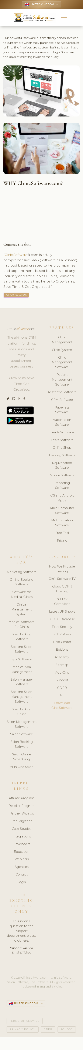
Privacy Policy (22, 1030)
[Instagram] (13, 399)
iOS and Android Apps (62, 498)
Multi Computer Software (62, 511)
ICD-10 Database (62, 620)
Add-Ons (62, 673)
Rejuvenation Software (62, 466)
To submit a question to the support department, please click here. (22, 932)
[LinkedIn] (19, 399)
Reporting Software (62, 486)
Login (21, 883)
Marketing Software (22, 573)
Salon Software (21, 735)
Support (62, 681)
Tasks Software (62, 441)
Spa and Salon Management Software (21, 697)
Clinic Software (17, 255)
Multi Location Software (62, 523)
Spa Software (21, 660)
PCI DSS (66, 1030)
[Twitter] (8, 399)
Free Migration (21, 822)
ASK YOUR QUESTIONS (16, 296)
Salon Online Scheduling (21, 757)
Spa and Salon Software (21, 650)
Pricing (62, 541)
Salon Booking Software (22, 745)
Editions (62, 650)
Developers (21, 845)
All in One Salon (21, 768)
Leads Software (62, 433)
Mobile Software (62, 476)
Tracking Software (62, 456)
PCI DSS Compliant (62, 602)
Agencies (21, 868)
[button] (64, 18)
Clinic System (62, 351)
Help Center (62, 643)
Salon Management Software (22, 725)
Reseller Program (21, 807)
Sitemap (62, 666)
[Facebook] (24, 399)
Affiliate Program (21, 799)
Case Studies (21, 829)
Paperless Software (62, 410)
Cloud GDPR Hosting (62, 589)
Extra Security (62, 627)
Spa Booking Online (21, 712)
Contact (21, 875)
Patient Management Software (62, 380)
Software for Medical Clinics (21, 595)
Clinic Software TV (62, 580)
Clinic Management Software (62, 363)
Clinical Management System (21, 610)
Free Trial (62, 534)
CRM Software (62, 401)
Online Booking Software (21, 582)
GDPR (62, 688)
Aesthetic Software (62, 393)
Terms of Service (25, 1022)
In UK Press (62, 635)
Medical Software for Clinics (21, 625)
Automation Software (62, 423)
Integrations (22, 837)
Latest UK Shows (62, 612)
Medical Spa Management (21, 670)
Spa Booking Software (21, 637)
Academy (62, 658)
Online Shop (62, 448)
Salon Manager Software (21, 682)
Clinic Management (62, 340)
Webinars (22, 860)
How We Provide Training (62, 569)
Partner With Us (22, 814)
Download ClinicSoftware (62, 706)
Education (21, 852)
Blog (62, 696)
